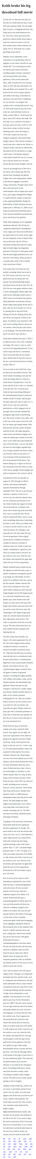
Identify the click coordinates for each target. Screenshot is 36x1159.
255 (30, 1149)
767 (21, 1152)
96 (19, 1139)
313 (9, 1157)
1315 (26, 1152)
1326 (20, 1144)
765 (9, 1139)
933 (14, 1139)
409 (9, 1144)
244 (19, 1149)
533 (4, 1141)
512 (4, 1144)
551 (4, 1157)
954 (25, 1154)
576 (9, 1141)
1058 (24, 1149)
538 (20, 1154)
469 (20, 1141)
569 (9, 1146)
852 (14, 1149)
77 (4, 1149)
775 (16, 1152)
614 (30, 1154)
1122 (4, 1152)
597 (9, 1154)
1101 (25, 1141)
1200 (14, 1144)
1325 (10, 1152)
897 (4, 1139)
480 (14, 1157)
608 (9, 1149)
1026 (25, 1146)
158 (4, 1154)
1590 (30, 1139)
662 (31, 1144)
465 (31, 1146)
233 (4, 1146)
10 (30, 1141)
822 (20, 1146)
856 (14, 1154)
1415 (14, 1146)
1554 (24, 1139)
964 (14, 1141)
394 (26, 1144)
